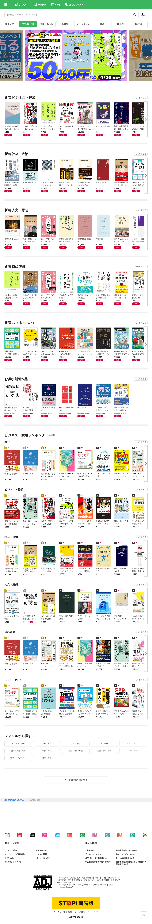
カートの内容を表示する (76, 780)
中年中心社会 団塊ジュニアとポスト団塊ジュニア (66, 184)
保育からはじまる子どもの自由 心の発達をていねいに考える (66, 240)
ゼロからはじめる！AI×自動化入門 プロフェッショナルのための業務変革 (85, 127)
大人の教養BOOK (30, 182)
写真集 (65, 24)
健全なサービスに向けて (126, 854)
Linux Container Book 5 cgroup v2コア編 (48, 352)
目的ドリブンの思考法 (48, 409)
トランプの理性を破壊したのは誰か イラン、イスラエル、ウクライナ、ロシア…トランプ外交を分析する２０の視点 (12, 184)
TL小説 (120, 24)
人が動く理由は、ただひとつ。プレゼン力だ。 (48, 127)
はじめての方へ (11, 850)
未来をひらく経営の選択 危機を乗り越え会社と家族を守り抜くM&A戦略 (139, 127)
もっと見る (139, 98)
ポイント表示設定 (43, 858)
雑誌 (102, 24)
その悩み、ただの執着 (66, 296)
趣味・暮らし (46, 24)
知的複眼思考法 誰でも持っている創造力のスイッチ (11, 409)
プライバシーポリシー (94, 854)
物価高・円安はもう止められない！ (30, 127)
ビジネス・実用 (28, 24)
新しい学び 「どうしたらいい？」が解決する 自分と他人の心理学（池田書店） (48, 240)
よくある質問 (41, 854)
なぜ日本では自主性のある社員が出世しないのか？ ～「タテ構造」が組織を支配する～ (11, 127)
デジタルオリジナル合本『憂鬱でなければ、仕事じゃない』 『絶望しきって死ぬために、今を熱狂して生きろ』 (30, 409)
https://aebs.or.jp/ (66, 887)
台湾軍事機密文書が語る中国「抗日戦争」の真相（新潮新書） (121, 184)
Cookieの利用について (125, 858)
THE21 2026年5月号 (66, 127)
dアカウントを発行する (65, 912)
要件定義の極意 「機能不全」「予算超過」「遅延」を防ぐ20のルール (103, 352)
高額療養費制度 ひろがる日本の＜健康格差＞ (84, 184)
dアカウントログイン (13, 862)
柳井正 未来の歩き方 (66, 409)
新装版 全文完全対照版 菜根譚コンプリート (139, 296)
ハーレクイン (83, 24)
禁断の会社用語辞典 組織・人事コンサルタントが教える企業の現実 (121, 127)
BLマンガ (9, 24)
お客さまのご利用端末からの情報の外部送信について (131, 863)
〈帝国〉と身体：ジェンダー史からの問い (48, 184)
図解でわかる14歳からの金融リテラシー (121, 409)
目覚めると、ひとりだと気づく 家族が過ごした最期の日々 (121, 240)
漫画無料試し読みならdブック (14, 800)
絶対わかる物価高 (103, 126)
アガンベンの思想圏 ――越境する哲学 (139, 240)
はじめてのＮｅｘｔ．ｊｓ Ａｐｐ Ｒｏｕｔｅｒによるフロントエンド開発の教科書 (85, 352)
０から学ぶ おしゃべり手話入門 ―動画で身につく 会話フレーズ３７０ (140, 184)
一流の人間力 (82, 408)
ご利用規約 (89, 850)
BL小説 (138, 24)
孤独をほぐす (101, 182)
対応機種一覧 (41, 850)
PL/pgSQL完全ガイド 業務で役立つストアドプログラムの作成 (121, 352)
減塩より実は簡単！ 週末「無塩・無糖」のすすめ (121, 296)
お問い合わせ (10, 858)
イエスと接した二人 (11, 240)
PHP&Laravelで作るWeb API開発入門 (66, 352)
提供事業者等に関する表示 (126, 850)
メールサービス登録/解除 (15, 854)
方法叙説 (99, 239)
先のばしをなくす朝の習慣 (84, 296)
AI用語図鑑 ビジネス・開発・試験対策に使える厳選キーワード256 (11, 352)
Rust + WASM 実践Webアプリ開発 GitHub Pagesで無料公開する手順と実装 (140, 352)
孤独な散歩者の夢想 (84, 240)
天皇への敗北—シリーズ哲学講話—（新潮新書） (30, 240)
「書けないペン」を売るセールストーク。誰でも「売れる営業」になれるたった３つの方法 (103, 409)
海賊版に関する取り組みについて (98, 862)
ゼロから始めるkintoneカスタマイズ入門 (30, 352)
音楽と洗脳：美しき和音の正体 (103, 296)
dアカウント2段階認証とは (96, 858)
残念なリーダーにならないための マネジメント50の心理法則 (30, 296)
